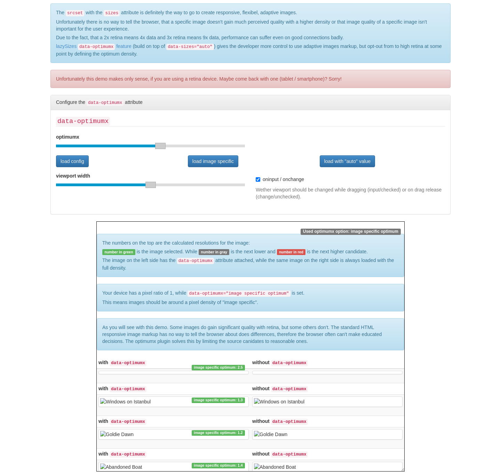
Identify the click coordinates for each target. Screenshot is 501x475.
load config (72, 161)
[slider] (150, 146)
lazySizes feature (94, 46)
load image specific (213, 161)
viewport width (73, 176)
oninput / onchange (280, 179)
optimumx (67, 137)
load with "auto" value (347, 161)
